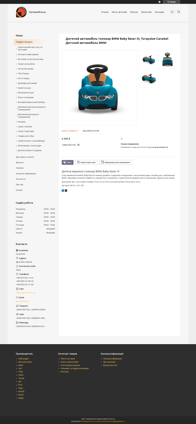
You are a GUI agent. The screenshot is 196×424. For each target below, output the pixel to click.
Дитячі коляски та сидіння (29, 150)
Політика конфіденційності (114, 421)
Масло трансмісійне (70, 362)
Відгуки (20, 162)
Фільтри (134, 12)
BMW (20, 365)
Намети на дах (24, 88)
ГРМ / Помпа (23, 73)
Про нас (19, 184)
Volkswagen (23, 359)
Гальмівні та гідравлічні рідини (75, 368)
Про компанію (109, 362)
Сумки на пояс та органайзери (31, 141)
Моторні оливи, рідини (28, 54)
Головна (105, 12)
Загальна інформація (112, 359)
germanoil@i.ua (22, 301)
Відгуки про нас (110, 365)
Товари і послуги (24, 42)
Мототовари (23, 78)
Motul (20, 375)
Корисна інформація (26, 173)
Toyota (21, 378)
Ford (20, 385)
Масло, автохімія (119, 12)
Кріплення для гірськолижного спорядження (32, 108)
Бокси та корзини (26, 97)
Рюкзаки (21, 122)
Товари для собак (26, 136)
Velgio (21, 398)
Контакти (20, 179)
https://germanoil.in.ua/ (26, 293)
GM (19, 381)
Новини (20, 168)
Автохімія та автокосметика (30, 59)
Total (20, 372)
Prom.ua (111, 419)
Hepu (20, 388)
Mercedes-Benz (25, 362)
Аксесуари (159, 12)
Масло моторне (68, 359)
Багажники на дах (26, 93)
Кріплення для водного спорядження (28, 115)
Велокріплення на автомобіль (31, 102)
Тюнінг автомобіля (26, 64)
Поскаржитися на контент (91, 421)
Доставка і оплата (25, 157)
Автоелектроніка (26, 69)
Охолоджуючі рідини (70, 365)
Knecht (21, 391)
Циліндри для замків (27, 83)
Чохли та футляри (26, 131)
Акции (19, 190)
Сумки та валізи (25, 126)
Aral (20, 368)
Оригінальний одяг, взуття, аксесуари (30, 48)
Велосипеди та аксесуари (29, 146)
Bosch (21, 395)
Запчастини (146, 12)
